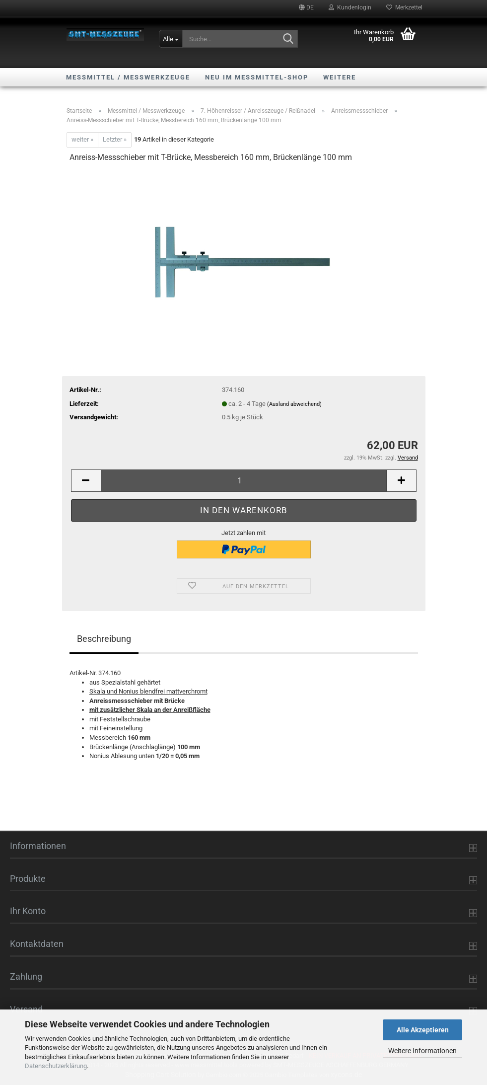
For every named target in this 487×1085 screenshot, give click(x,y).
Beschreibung (104, 638)
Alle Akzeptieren (423, 1030)
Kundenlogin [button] (350, 7)
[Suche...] (171, 39)
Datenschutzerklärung (56, 1066)
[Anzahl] (244, 480)
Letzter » (115, 139)
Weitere (339, 77)
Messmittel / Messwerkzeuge (128, 77)
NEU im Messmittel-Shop (256, 77)
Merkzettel (404, 7)
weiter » (82, 139)
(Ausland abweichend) (294, 404)
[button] (306, 7)
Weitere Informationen (422, 1051)
